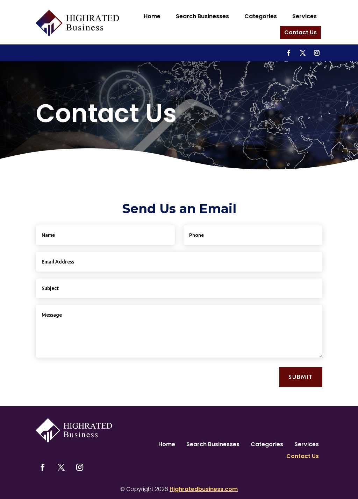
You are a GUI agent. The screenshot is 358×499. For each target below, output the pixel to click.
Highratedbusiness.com (204, 489)
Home (152, 16)
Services (304, 16)
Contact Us (300, 32)
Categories (260, 16)
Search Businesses (202, 16)
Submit (300, 377)
